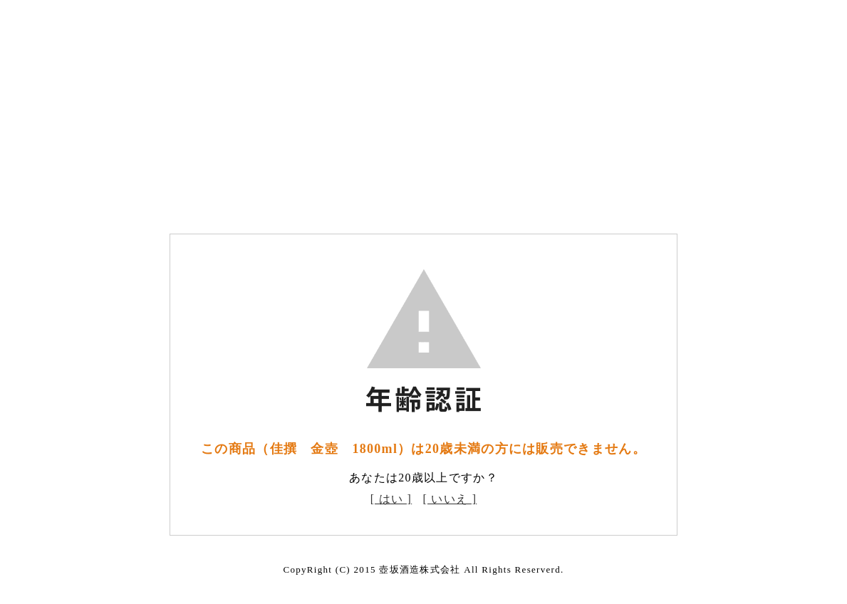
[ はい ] (391, 499)
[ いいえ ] (450, 499)
